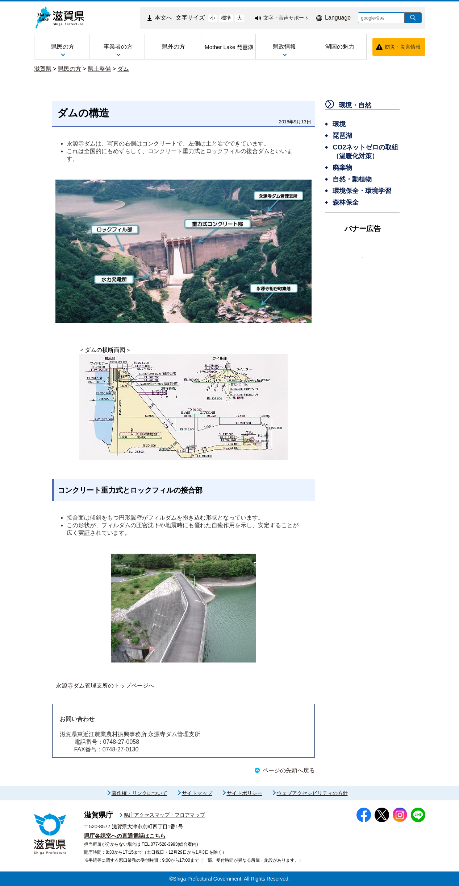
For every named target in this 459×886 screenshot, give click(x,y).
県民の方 (69, 69)
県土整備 (99, 69)
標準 (226, 18)
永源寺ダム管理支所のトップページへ (105, 685)
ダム (123, 69)
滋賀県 (42, 69)
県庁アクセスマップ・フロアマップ (164, 815)
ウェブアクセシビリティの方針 (312, 793)
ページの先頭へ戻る (289, 770)
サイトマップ (197, 793)
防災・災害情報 (403, 47)
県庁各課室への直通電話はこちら (125, 836)
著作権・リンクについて (139, 793)
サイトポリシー (244, 793)
